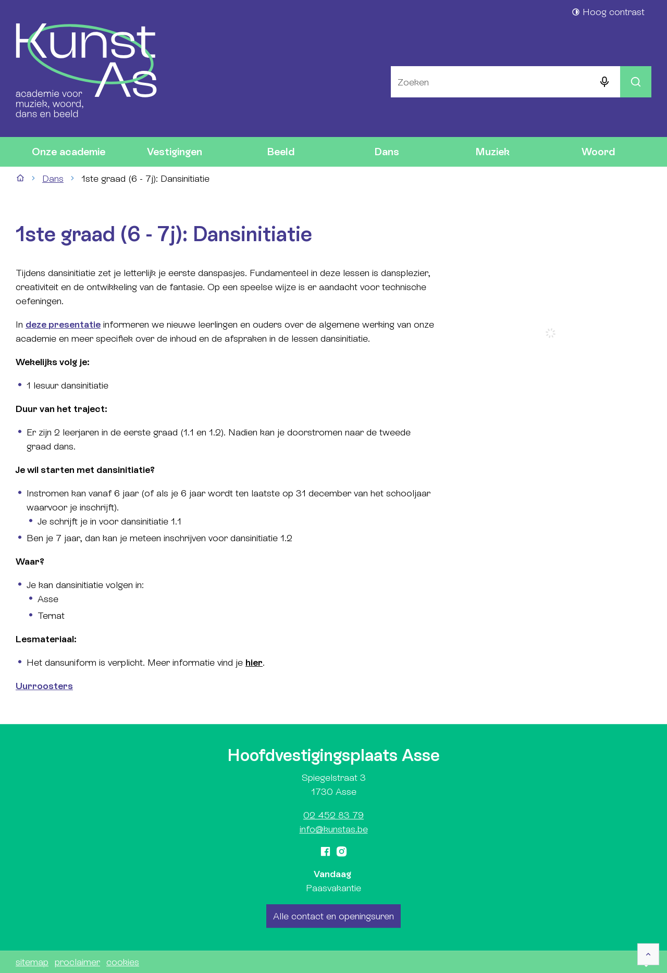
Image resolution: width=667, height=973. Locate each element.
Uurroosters (44, 685)
